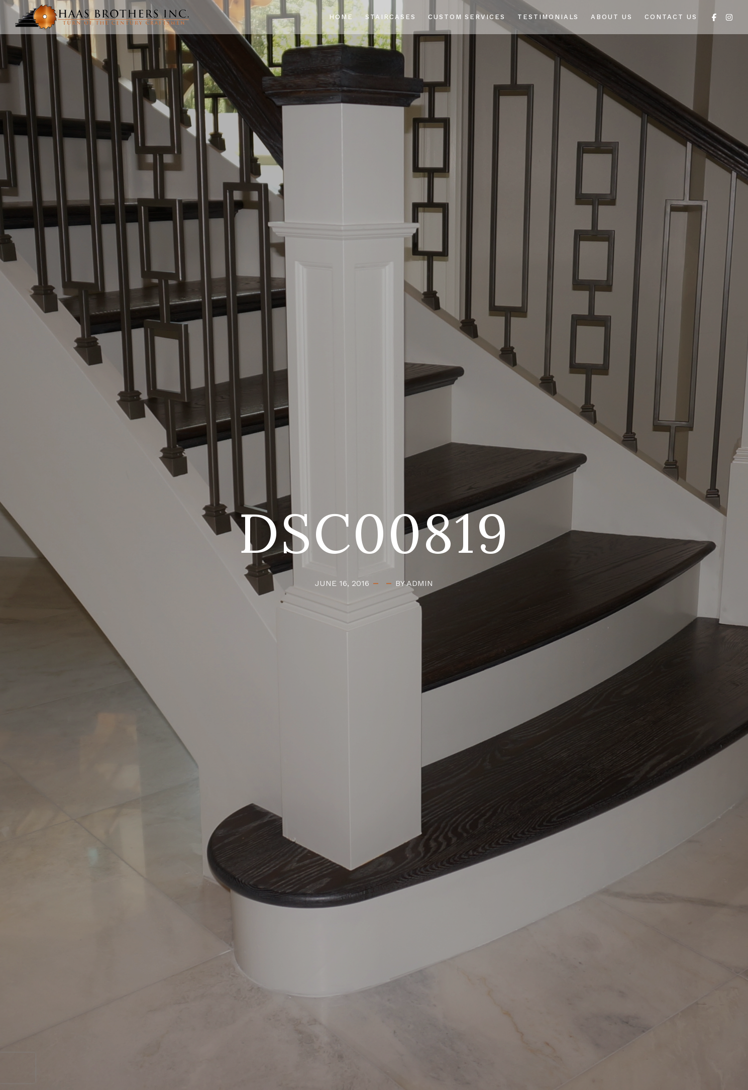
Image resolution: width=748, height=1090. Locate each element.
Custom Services (466, 17)
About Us (611, 17)
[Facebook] (714, 17)
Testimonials (548, 17)
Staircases (390, 17)
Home (341, 17)
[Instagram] (729, 17)
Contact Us (671, 17)
